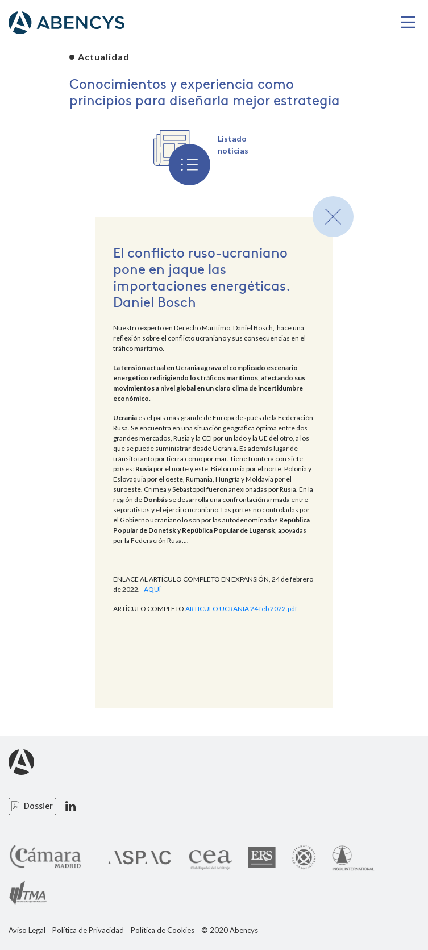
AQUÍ (152, 589)
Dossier (38, 806)
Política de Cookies (162, 930)
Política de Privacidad (88, 930)
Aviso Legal (27, 930)
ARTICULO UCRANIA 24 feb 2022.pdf (241, 608)
